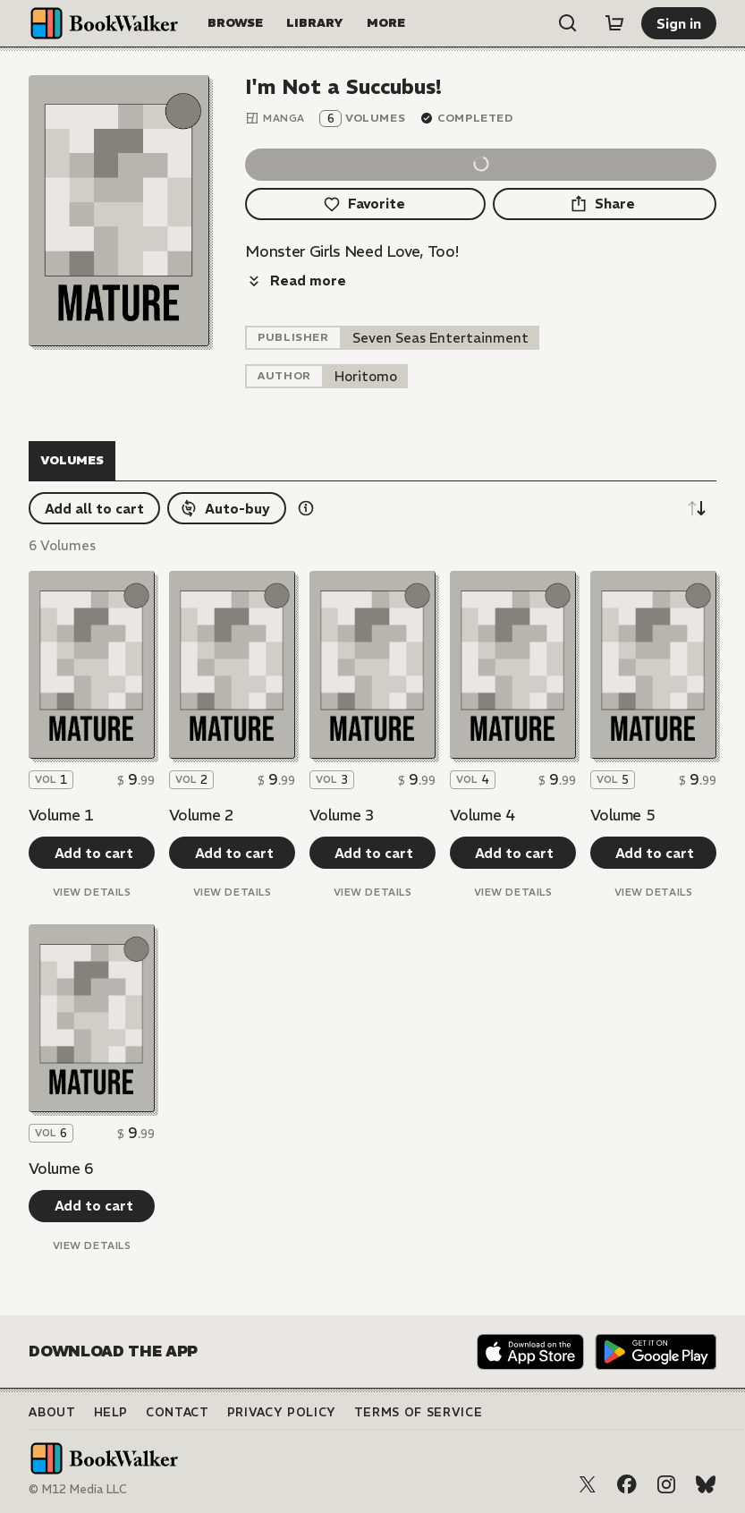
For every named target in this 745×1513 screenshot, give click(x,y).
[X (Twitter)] (587, 1484)
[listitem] (440, 338)
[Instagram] (666, 1484)
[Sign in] (678, 23)
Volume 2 (201, 815)
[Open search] (568, 23)
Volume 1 (61, 815)
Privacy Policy (281, 1412)
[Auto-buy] (226, 508)
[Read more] (295, 281)
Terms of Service (418, 1412)
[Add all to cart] (94, 508)
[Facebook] (627, 1484)
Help (111, 1412)
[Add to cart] (92, 853)
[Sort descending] (696, 508)
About (52, 1412)
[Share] (604, 204)
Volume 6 (61, 1168)
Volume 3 (341, 815)
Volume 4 (482, 815)
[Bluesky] (705, 1484)
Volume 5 (622, 815)
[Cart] (614, 23)
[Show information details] (306, 508)
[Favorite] (365, 204)
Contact (177, 1412)
